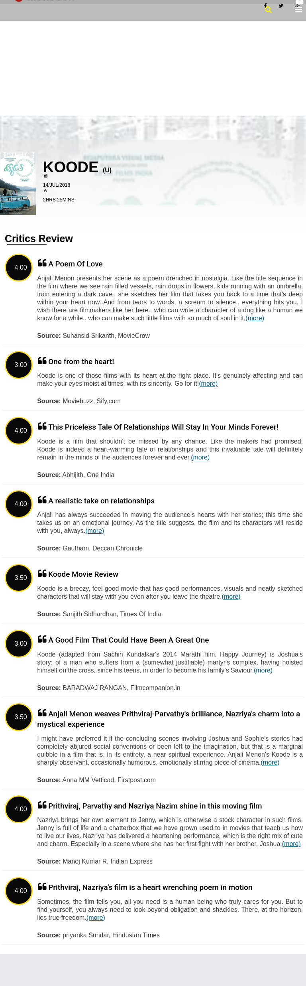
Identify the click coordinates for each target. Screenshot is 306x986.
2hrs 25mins (59, 200)
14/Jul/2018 (56, 185)
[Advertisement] (153, 67)
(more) (254, 318)
